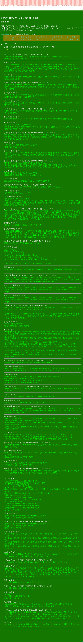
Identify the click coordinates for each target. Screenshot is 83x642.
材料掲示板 (5, 34)
